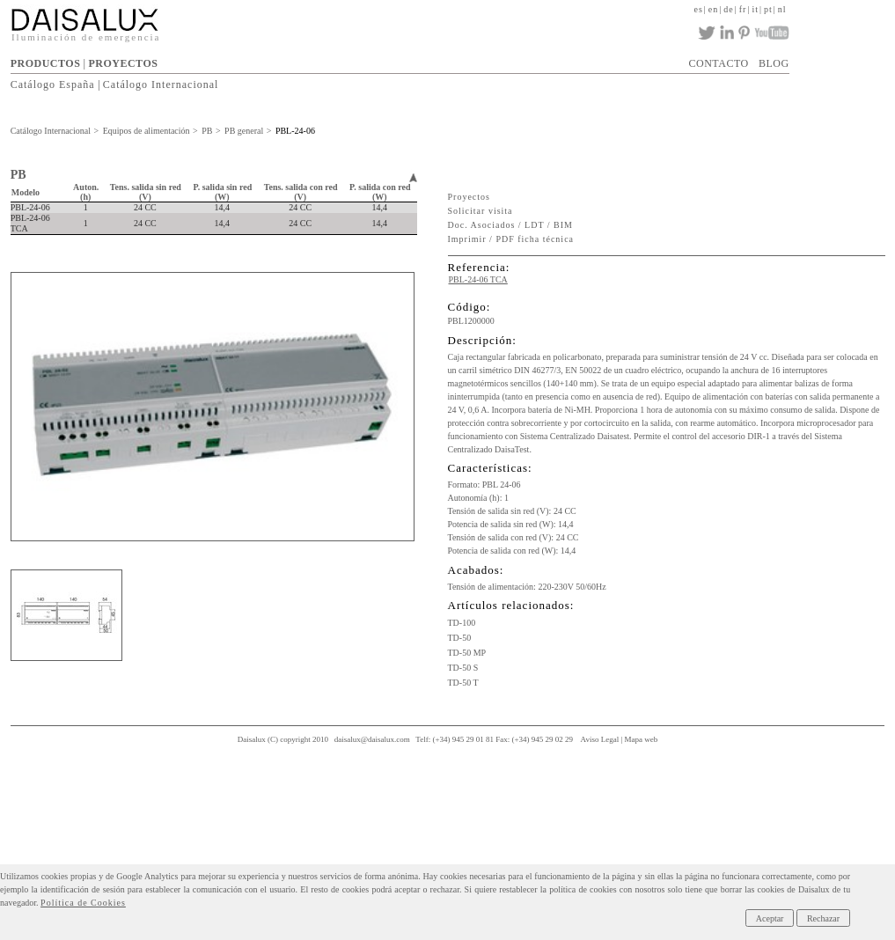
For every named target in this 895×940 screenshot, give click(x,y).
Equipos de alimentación (146, 131)
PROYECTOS (123, 63)
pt (768, 9)
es (697, 9)
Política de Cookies (83, 902)
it (755, 9)
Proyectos (469, 197)
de (728, 9)
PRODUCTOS (46, 63)
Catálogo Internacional (161, 84)
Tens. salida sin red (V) (145, 192)
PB (207, 131)
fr (743, 9)
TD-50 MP (467, 652)
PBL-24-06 (295, 131)
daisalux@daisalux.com (372, 739)
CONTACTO (719, 63)
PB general (243, 131)
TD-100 (462, 623)
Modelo (25, 192)
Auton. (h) (86, 192)
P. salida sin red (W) (223, 192)
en (713, 9)
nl (782, 9)
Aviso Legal (600, 739)
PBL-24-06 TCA (478, 279)
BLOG (774, 63)
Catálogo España (53, 84)
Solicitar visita (480, 211)
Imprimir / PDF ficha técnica (511, 239)
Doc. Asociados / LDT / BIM (510, 225)
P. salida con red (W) (379, 192)
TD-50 (460, 638)
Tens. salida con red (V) (301, 192)
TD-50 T (463, 682)
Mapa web (641, 739)
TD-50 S (463, 667)
